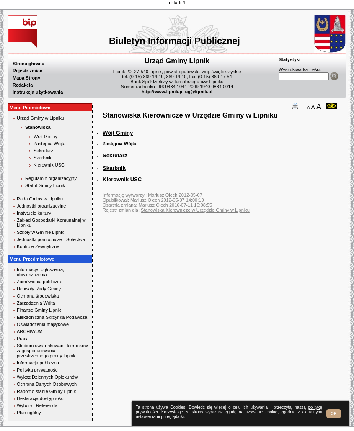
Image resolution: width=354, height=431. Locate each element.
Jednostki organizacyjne (41, 205)
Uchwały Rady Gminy (39, 288)
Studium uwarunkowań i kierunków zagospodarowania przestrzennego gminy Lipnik (52, 350)
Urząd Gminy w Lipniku (40, 118)
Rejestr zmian (28, 70)
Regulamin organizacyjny (51, 178)
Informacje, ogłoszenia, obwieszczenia (40, 272)
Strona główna (28, 63)
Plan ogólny (29, 412)
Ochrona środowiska (38, 295)
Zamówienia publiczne (39, 281)
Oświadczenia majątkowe (43, 324)
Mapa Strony (26, 77)
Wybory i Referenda (37, 405)
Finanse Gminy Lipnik (39, 310)
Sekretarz (43, 150)
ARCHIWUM (30, 331)
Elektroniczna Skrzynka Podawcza (52, 317)
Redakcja (23, 84)
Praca (23, 338)
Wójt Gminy (45, 136)
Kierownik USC (49, 164)
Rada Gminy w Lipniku (40, 198)
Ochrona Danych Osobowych (47, 384)
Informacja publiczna (38, 362)
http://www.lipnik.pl (162, 91)
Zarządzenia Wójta (36, 302)
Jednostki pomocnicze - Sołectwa (51, 239)
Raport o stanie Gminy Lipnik (46, 391)
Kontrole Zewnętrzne (38, 246)
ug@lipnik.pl (198, 91)
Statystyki (289, 59)
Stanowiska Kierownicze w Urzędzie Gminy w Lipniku (195, 210)
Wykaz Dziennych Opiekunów (47, 377)
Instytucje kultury (34, 213)
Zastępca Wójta (120, 143)
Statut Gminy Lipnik (45, 185)
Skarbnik (43, 157)
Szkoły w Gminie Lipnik (40, 232)
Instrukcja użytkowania (38, 92)
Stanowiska (38, 127)
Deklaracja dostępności (41, 398)
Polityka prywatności (38, 369)
